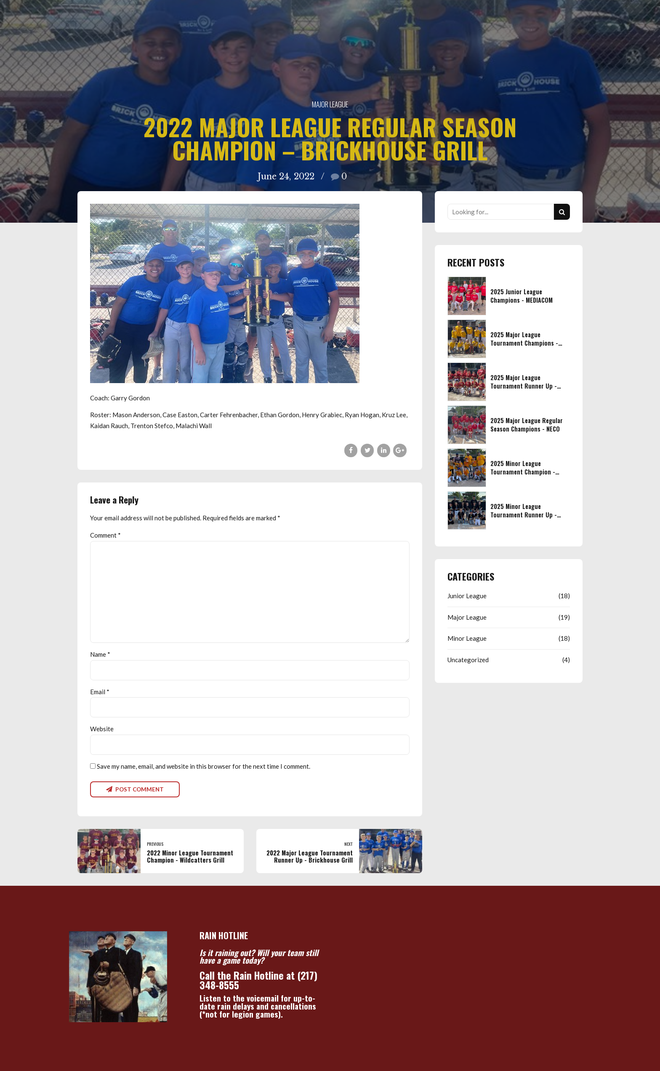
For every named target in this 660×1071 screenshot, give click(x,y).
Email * (99, 691)
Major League (330, 104)
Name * (100, 654)
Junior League (467, 595)
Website (102, 729)
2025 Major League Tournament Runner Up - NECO (523, 386)
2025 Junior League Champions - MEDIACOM (521, 295)
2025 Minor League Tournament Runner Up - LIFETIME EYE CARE (523, 515)
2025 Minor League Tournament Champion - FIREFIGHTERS (522, 472)
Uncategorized (468, 659)
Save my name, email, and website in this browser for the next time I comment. (203, 766)
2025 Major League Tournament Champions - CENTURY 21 (524, 343)
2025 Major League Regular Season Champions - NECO (526, 424)
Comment (105, 535)
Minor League (467, 638)
